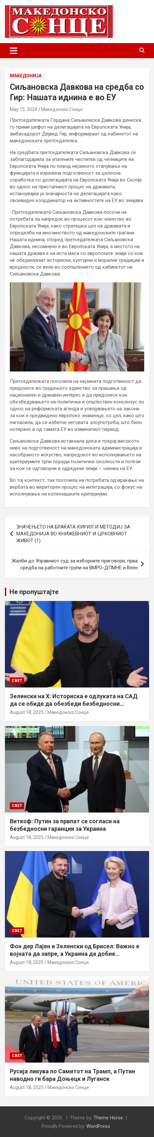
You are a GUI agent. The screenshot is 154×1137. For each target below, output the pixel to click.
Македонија (26, 75)
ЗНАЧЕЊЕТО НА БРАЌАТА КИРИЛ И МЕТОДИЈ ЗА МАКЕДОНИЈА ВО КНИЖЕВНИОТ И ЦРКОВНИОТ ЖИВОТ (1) (73, 534)
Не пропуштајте (34, 592)
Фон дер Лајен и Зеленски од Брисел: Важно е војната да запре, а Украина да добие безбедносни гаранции (74, 954)
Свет (17, 680)
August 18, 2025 (26, 712)
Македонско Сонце (62, 109)
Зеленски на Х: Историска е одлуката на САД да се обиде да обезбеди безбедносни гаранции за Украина (74, 704)
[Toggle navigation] (13, 50)
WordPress (98, 1126)
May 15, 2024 (23, 109)
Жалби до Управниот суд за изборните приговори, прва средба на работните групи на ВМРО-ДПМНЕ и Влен (75, 564)
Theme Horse (108, 1118)
